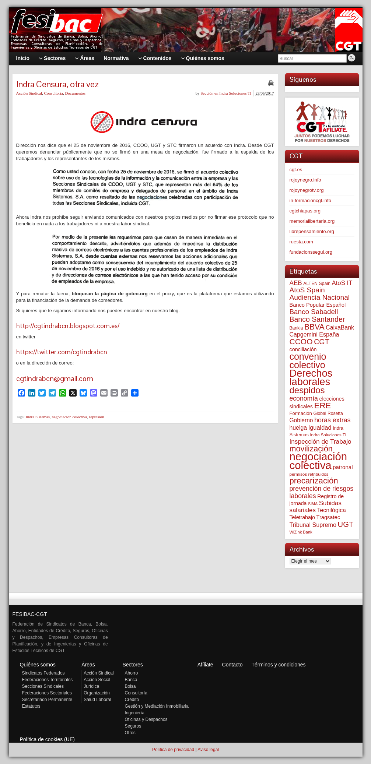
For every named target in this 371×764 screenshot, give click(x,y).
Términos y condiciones (278, 665)
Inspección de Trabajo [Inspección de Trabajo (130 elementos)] (320, 441)
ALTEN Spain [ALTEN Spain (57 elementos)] (316, 283)
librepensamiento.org (312, 231)
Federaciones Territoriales (47, 679)
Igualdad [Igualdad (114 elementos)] (320, 427)
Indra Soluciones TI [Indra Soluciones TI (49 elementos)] (328, 435)
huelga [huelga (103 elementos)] (298, 428)
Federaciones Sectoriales (47, 693)
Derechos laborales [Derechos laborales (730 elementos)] (311, 377)
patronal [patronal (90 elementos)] (343, 467)
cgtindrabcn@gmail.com (54, 378)
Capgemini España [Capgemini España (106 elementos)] (314, 334)
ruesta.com (301, 241)
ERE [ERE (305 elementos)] (322, 405)
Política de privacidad (173, 749)
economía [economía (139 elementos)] (304, 398)
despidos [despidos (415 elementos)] (307, 390)
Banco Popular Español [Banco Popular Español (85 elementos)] (318, 305)
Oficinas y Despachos (146, 719)
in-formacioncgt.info (310, 200)
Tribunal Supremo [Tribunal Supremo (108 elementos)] (313, 524)
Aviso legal (208, 749)
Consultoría (53, 93)
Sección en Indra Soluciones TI (226, 93)
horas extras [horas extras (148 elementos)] (332, 420)
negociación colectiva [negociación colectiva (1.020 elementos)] (318, 460)
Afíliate (205, 665)
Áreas (88, 665)
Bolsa (130, 686)
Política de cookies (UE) (47, 739)
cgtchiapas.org (305, 211)
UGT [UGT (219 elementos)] (346, 524)
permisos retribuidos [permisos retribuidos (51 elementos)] (309, 474)
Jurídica (91, 686)
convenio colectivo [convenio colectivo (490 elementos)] (308, 360)
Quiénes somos (38, 665)
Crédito (132, 699)
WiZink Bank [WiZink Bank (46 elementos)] (301, 532)
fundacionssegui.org (311, 252)
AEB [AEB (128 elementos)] (296, 282)
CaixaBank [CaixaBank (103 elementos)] (340, 327)
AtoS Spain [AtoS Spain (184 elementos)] (307, 290)
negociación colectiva (69, 417)
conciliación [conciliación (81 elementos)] (303, 349)
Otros (130, 732)
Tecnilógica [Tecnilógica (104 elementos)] (331, 510)
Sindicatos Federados (43, 673)
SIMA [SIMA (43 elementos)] (313, 503)
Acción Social (97, 679)
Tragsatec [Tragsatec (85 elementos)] (328, 517)
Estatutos (31, 706)
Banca (131, 679)
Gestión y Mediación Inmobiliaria (157, 706)
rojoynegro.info (305, 180)
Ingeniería (134, 712)
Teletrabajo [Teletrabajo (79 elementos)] (302, 517)
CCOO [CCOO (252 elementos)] (301, 341)
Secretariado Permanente (47, 699)
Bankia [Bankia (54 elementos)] (296, 328)
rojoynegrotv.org (307, 190)
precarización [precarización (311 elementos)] (314, 480)
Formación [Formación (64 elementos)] (301, 413)
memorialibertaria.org (312, 221)
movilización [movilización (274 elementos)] (311, 448)
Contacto (232, 665)
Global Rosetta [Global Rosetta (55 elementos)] (328, 413)
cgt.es (296, 169)
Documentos (75, 93)
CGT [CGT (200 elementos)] (321, 342)
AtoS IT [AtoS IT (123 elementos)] (342, 282)
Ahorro (131, 673)
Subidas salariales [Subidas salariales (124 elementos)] (316, 507)
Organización (97, 693)
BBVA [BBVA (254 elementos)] (314, 327)
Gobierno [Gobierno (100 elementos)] (301, 420)
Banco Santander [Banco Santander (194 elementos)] (317, 319)
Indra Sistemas (38, 417)
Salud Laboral (97, 699)
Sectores (133, 665)
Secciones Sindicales (43, 686)
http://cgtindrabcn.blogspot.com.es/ (67, 325)
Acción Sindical (29, 93)
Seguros (133, 726)
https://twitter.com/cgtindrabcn (61, 352)
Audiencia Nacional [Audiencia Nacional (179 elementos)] (320, 297)
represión (96, 417)
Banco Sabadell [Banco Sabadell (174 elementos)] (314, 312)
